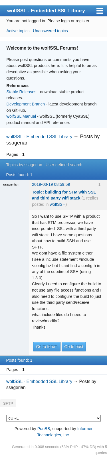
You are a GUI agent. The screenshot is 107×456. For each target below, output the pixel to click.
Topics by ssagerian (24, 164)
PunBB (43, 428)
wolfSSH (57, 204)
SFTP (8, 403)
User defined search (64, 164)
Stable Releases (22, 91)
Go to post (73, 346)
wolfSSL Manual (21, 116)
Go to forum (47, 346)
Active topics (18, 30)
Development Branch (26, 104)
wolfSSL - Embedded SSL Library (46, 10)
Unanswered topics (50, 30)
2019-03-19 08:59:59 (51, 184)
